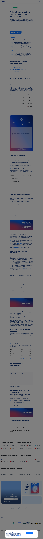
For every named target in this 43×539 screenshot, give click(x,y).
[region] (21, 534)
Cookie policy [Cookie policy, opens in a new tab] (19, 535)
